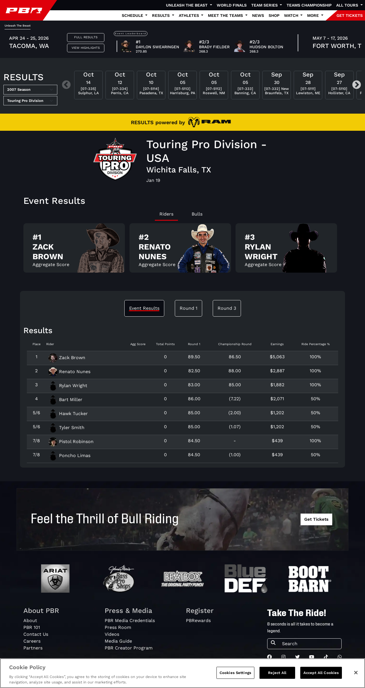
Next (357, 85)
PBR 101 (31, 627)
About (30, 620)
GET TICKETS (349, 15)
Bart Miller (65, 399)
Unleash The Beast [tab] (18, 25)
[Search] (310, 644)
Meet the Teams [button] (226, 15)
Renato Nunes (69, 371)
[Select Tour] (30, 101)
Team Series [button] (265, 5)
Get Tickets (316, 519)
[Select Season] (30, 89)
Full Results (86, 37)
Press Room (118, 627)
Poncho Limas (69, 455)
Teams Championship (309, 5)
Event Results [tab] (144, 308)
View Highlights (86, 48)
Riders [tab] (166, 214)
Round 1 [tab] (188, 308)
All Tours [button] (347, 5)
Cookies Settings (235, 675)
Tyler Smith (66, 427)
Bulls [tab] (197, 214)
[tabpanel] (182, 250)
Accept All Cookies (321, 675)
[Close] (356, 674)
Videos (112, 634)
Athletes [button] (189, 15)
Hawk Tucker (68, 413)
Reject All (277, 675)
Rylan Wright (67, 385)
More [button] (313, 15)
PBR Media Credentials (130, 620)
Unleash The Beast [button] (187, 5)
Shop (274, 15)
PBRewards (198, 620)
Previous (66, 85)
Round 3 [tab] (227, 308)
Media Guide (118, 641)
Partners (32, 648)
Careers (31, 641)
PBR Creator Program (129, 648)
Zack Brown (66, 357)
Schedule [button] (133, 15)
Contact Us (35, 634)
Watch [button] (291, 15)
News (258, 15)
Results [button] (161, 15)
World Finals (232, 5)
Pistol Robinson (71, 441)
